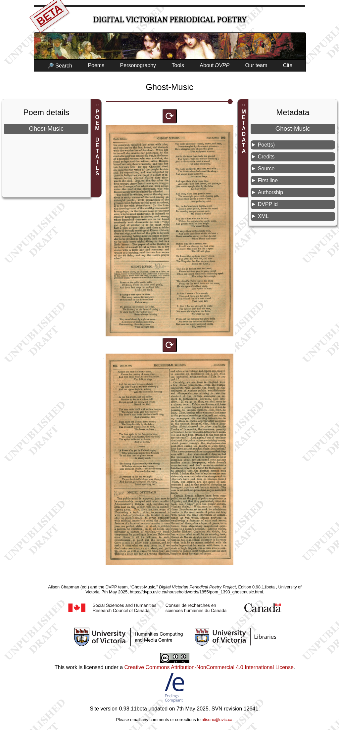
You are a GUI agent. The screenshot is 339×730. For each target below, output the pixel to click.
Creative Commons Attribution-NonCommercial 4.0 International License (208, 667)
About (214, 65)
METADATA (244, 131)
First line (268, 180)
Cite (287, 65)
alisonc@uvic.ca (217, 719)
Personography (138, 65)
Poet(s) (266, 145)
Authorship (270, 192)
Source (266, 168)
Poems (96, 65)
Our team (256, 65)
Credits (266, 156)
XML (263, 216)
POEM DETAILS (97, 142)
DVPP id (268, 204)
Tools (178, 65)
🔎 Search (59, 65)
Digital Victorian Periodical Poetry (169, 19)
